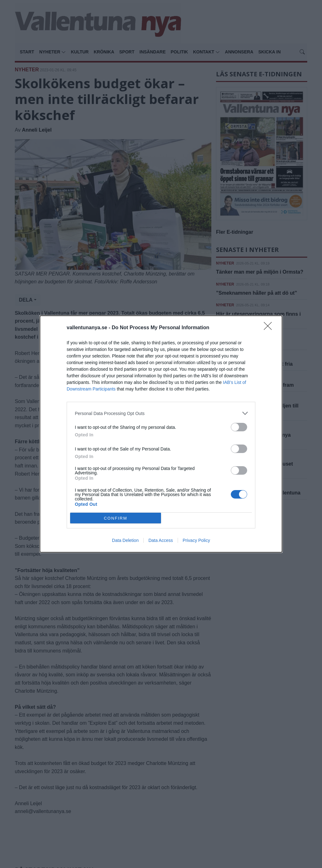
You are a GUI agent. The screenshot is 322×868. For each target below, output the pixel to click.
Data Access (160, 540)
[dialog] (161, 434)
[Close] (270, 328)
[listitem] (161, 413)
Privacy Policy (196, 540)
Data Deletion (125, 540)
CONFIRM (115, 518)
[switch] (239, 427)
